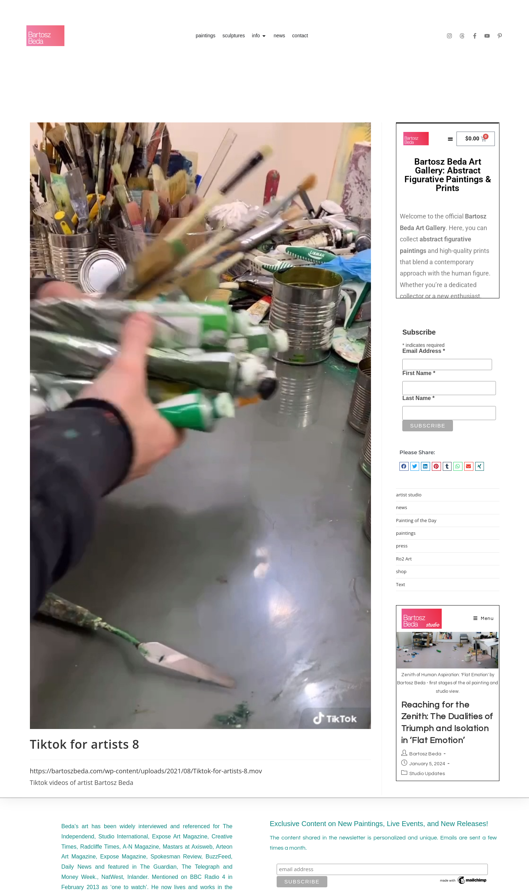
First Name (418, 373)
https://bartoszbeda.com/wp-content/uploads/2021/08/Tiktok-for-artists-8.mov (146, 771)
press (402, 546)
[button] (404, 466)
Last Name (418, 398)
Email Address (423, 351)
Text (400, 584)
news (401, 507)
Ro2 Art (404, 559)
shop (401, 571)
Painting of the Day (416, 520)
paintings (406, 533)
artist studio (409, 495)
